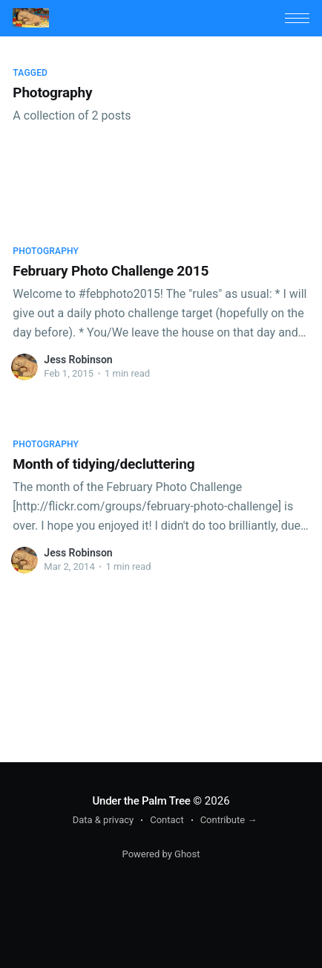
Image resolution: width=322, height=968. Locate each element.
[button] (297, 18)
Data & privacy (103, 819)
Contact (166, 819)
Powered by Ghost (161, 854)
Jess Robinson (78, 360)
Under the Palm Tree (141, 801)
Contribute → (228, 819)
